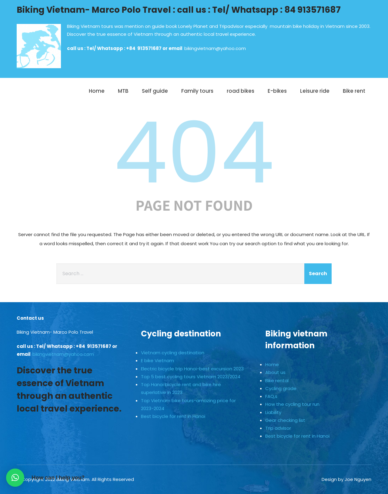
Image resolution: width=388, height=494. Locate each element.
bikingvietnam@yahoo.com (215, 48)
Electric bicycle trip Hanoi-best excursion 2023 (192, 368)
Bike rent (354, 91)
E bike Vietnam (157, 360)
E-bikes (277, 91)
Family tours (197, 91)
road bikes (240, 91)
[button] (15, 478)
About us (275, 372)
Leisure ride (314, 91)
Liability (273, 412)
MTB (123, 91)
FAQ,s (271, 396)
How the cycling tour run (292, 404)
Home (97, 91)
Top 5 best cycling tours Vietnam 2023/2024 (190, 376)
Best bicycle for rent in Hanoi (173, 416)
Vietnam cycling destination (172, 352)
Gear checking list (285, 420)
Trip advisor (278, 428)
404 (194, 152)
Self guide (155, 91)
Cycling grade (280, 388)
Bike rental (277, 380)
